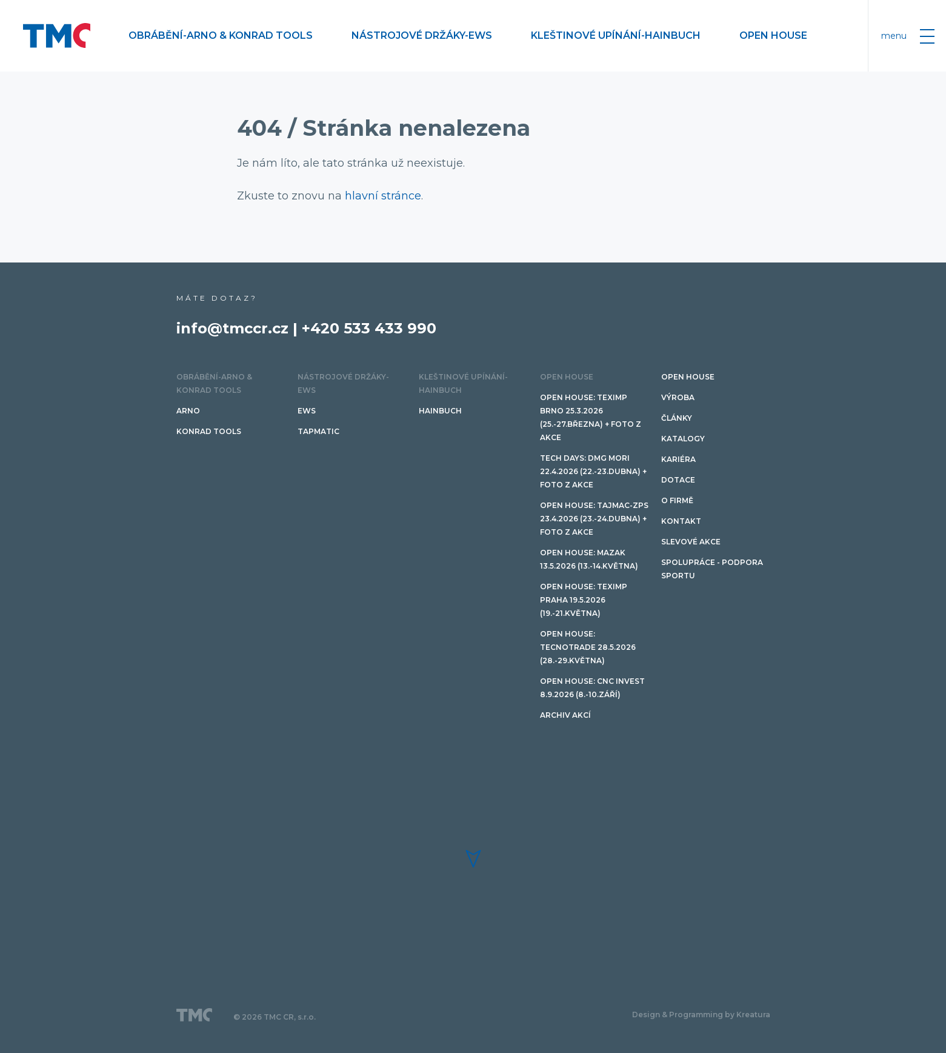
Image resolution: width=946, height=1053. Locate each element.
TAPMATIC (318, 431)
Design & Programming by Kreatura (701, 1014)
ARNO (188, 410)
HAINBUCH (440, 410)
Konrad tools (208, 431)
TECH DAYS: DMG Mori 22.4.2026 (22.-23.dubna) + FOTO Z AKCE (593, 471)
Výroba (678, 397)
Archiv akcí (565, 715)
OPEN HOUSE (773, 35)
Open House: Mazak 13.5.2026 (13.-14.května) (589, 559)
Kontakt (681, 521)
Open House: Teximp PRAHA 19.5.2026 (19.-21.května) (583, 600)
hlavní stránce (383, 195)
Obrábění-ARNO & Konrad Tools (220, 35)
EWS (307, 410)
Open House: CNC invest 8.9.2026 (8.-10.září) (592, 688)
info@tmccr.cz (232, 328)
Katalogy (683, 438)
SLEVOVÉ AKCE (691, 541)
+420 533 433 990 (369, 328)
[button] (473, 858)
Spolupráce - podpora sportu (712, 569)
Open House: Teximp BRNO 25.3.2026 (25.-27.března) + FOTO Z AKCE (590, 417)
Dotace (678, 479)
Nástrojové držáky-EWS (421, 35)
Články (676, 418)
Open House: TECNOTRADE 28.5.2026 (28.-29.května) (588, 647)
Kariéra (678, 459)
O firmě (677, 500)
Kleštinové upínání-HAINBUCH (616, 35)
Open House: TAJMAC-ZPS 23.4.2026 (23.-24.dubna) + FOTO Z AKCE (594, 519)
